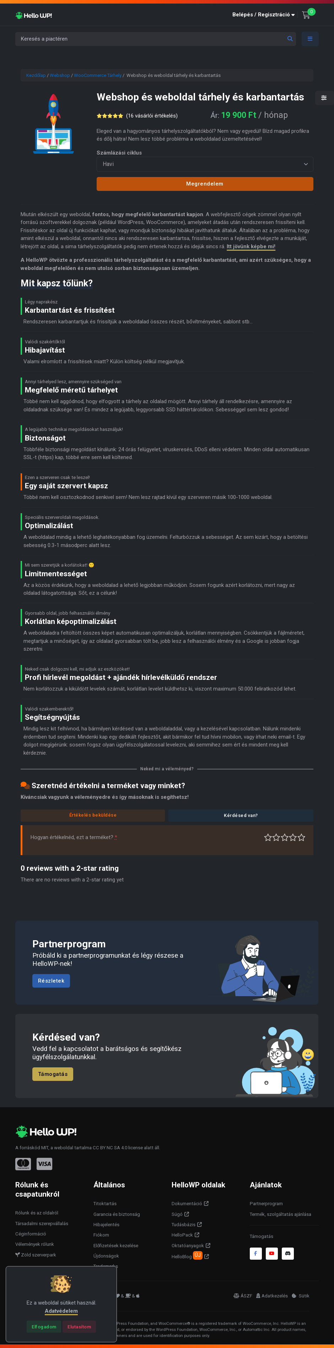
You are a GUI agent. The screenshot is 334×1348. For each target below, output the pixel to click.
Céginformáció (30, 1234)
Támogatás (53, 1074)
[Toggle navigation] (310, 39)
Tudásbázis (183, 1224)
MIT (44, 1147)
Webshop (60, 75)
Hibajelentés (106, 1224)
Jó (293, 837)
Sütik (300, 1295)
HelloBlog (187, 1255)
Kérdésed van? (241, 815)
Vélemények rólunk (34, 1244)
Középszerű (276, 837)
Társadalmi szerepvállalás (41, 1223)
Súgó (177, 1214)
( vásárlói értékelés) (152, 116)
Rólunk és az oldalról (36, 1213)
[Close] (44, 1327)
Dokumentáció (187, 1203)
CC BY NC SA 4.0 (110, 1147)
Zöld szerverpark (35, 1255)
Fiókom (101, 1235)
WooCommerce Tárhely (98, 75)
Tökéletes (301, 837)
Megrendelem (204, 184)
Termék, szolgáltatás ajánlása (280, 1214)
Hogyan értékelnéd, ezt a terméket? (74, 837)
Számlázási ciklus (119, 153)
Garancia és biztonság (116, 1214)
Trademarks (105, 1266)
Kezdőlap (36, 75)
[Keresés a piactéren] (155, 39)
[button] (265, 14)
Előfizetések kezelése (115, 1245)
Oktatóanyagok (188, 1245)
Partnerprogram (266, 1203)
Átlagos (285, 837)
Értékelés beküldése (93, 815)
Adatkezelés (272, 1295)
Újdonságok (106, 1256)
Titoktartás (105, 1203)
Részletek (51, 981)
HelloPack (182, 1235)
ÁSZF (242, 1295)
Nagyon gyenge (268, 837)
